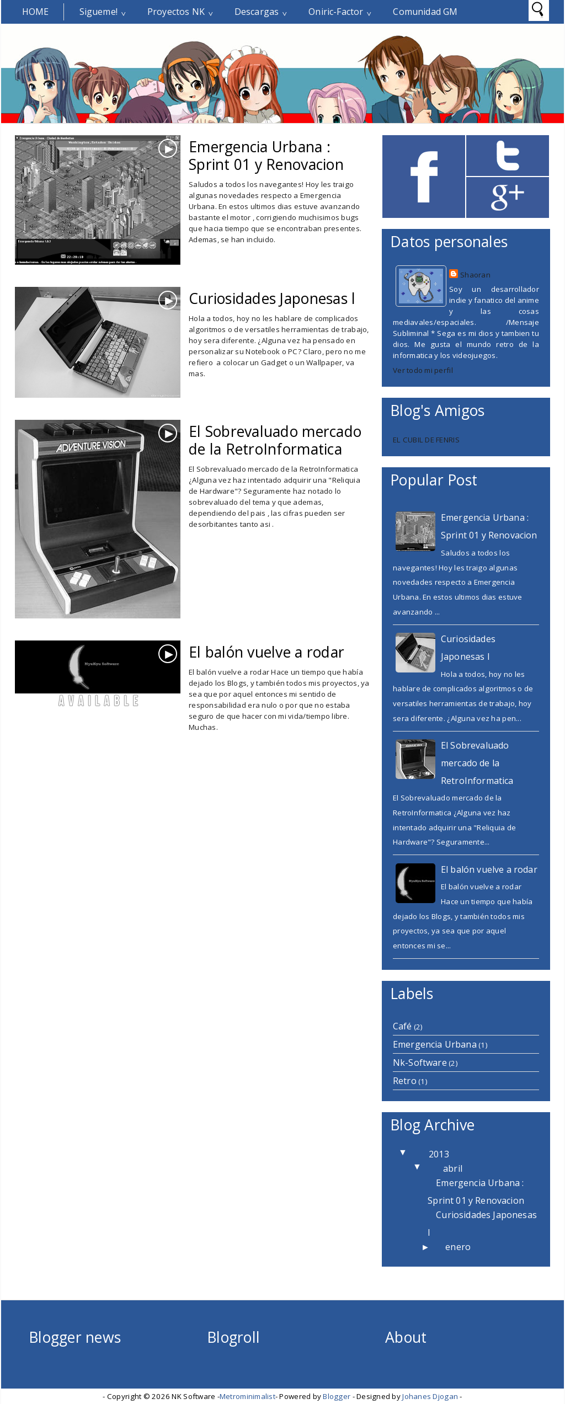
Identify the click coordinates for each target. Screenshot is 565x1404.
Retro (405, 1081)
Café (402, 1026)
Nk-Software (420, 1062)
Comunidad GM (425, 12)
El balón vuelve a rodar (266, 652)
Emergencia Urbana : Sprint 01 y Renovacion (266, 155)
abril (452, 1168)
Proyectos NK (176, 12)
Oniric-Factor (335, 12)
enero (458, 1247)
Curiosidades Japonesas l (272, 298)
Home (35, 12)
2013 (439, 1154)
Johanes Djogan (430, 1396)
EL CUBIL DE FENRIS (426, 440)
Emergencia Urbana (435, 1044)
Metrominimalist (247, 1396)
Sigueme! (98, 12)
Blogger (336, 1396)
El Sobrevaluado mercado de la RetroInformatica (275, 440)
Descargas (256, 12)
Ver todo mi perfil (423, 370)
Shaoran (475, 275)
